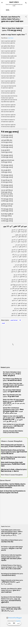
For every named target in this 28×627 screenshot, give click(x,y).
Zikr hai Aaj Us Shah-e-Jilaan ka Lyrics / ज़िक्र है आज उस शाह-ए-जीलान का (14, 470)
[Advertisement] (14, 509)
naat (3, 323)
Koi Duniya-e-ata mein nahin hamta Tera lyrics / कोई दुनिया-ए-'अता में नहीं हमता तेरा (12, 548)
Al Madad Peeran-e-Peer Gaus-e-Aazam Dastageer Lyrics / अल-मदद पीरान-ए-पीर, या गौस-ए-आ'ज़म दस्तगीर (11, 567)
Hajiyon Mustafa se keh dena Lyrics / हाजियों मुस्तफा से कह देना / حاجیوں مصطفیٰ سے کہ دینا (12, 582)
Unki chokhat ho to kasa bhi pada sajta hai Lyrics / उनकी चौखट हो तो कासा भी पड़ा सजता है (13, 426)
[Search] (26, 3)
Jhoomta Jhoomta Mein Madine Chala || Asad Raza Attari (13, 431)
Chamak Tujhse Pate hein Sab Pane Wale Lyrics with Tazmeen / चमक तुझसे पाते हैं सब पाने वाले (13, 385)
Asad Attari (10, 38)
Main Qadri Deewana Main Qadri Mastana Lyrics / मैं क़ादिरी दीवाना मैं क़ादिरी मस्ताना (13, 464)
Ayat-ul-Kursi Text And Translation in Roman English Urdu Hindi (12, 491)
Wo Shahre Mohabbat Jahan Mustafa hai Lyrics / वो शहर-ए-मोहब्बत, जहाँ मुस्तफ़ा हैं (12, 373)
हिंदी (14, 623)
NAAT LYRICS (14, 2)
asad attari (14, 320)
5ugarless (18, 621)
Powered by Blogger (14, 618)
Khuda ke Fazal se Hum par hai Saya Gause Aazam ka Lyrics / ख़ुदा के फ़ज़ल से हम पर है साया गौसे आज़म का (14, 451)
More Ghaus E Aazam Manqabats (12, 475)
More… (8, 10)
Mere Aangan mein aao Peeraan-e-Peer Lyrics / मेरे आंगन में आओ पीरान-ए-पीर (13, 445)
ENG (9, 623)
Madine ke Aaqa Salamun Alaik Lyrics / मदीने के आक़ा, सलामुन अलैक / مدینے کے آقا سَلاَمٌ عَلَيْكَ (11, 609)
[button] (26, 17)
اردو (18, 623)
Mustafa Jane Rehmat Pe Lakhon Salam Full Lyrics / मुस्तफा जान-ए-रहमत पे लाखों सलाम (12, 19)
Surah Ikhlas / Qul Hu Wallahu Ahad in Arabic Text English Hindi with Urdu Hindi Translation (12, 485)
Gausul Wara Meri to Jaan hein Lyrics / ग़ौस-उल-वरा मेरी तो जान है (13, 458)
